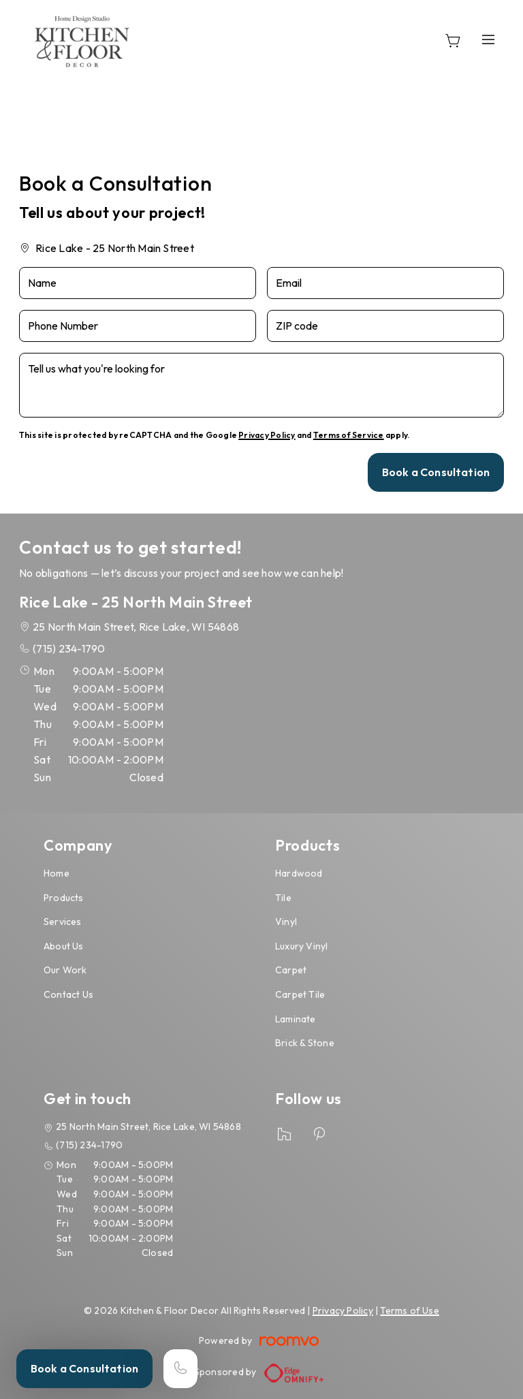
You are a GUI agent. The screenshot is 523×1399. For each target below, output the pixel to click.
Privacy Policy (266, 435)
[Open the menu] (488, 39)
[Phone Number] (137, 326)
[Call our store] (180, 1368)
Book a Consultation (84, 1368)
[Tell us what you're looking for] (261, 385)
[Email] (385, 283)
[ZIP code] (385, 326)
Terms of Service (348, 435)
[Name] (137, 283)
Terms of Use (409, 1310)
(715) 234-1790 (69, 648)
